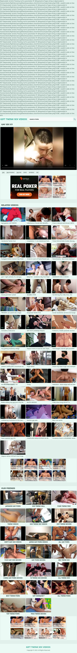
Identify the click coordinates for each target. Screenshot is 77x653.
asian (25, 172)
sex (37, 172)
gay (3, 172)
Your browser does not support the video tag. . (38, 148)
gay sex (19, 172)
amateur (31, 172)
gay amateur (10, 172)
